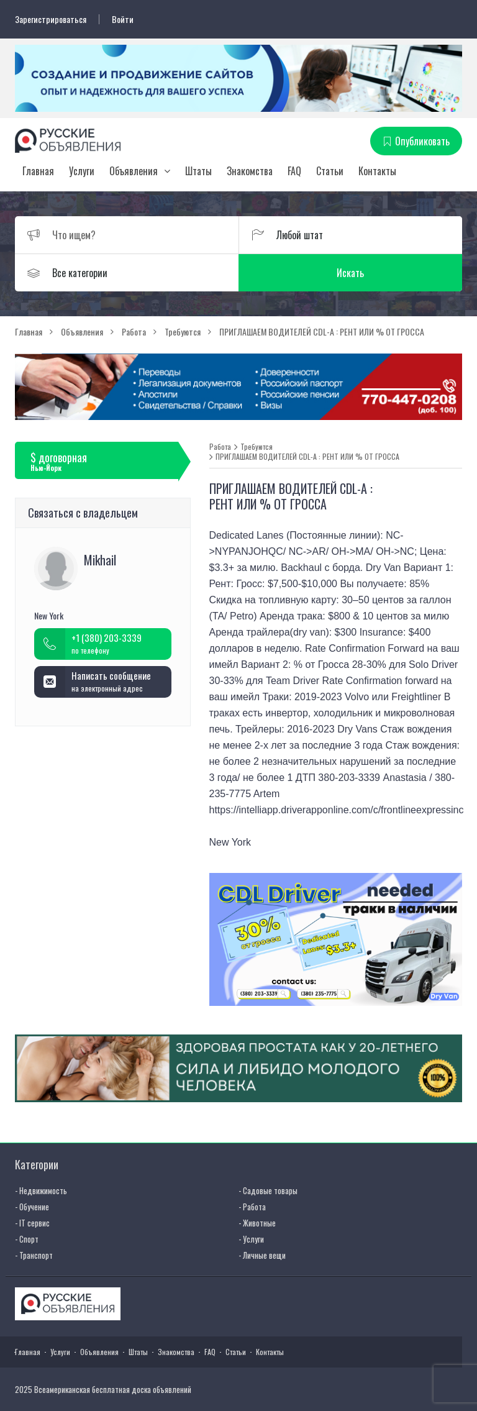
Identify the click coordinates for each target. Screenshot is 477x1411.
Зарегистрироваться (50, 19)
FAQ (294, 171)
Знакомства (250, 171)
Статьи (329, 171)
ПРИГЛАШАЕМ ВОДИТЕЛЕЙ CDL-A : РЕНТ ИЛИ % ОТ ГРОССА (307, 457)
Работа (220, 447)
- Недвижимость (41, 1190)
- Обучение (32, 1207)
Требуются (256, 447)
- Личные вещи (262, 1255)
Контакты (377, 171)
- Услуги (251, 1239)
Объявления (133, 171)
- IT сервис (32, 1223)
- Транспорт (34, 1255)
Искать (350, 272)
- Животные (257, 1223)
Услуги (81, 171)
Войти (123, 19)
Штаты (198, 171)
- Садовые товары (268, 1190)
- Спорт (27, 1239)
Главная (38, 171)
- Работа (252, 1207)
